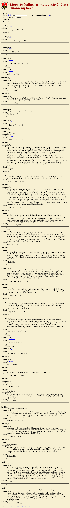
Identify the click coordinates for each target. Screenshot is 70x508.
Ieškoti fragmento (7, 17)
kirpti (11, 136)
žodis (10, 15)
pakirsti (11, 350)
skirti (10, 122)
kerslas (11, 361)
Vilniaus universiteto (13, 506)
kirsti (48, 15)
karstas (11, 26)
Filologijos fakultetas (24, 506)
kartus (11, 37)
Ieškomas (6, 15)
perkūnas (12, 339)
